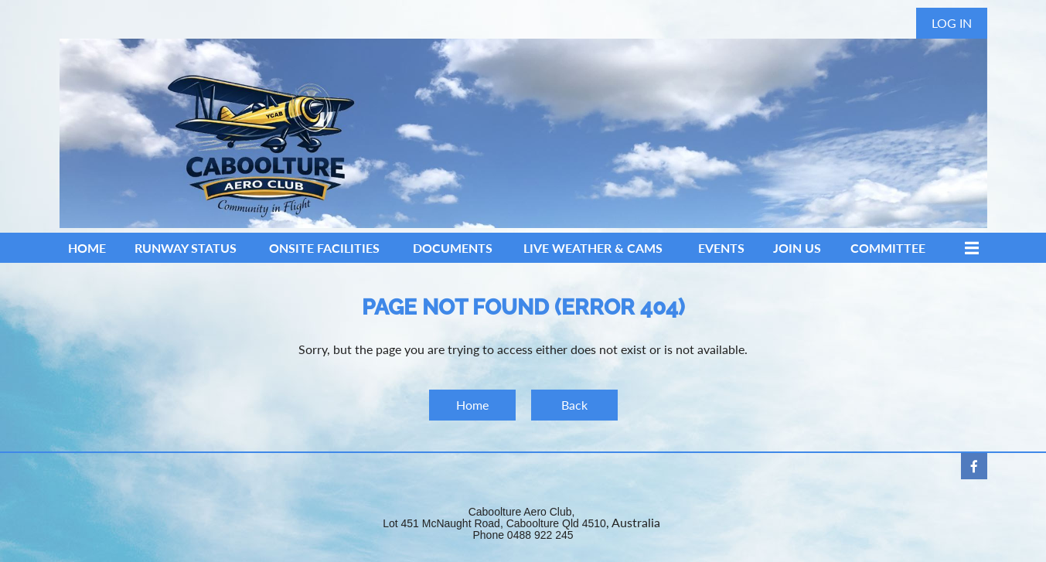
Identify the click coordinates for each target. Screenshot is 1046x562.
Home (472, 404)
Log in (952, 22)
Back (574, 404)
